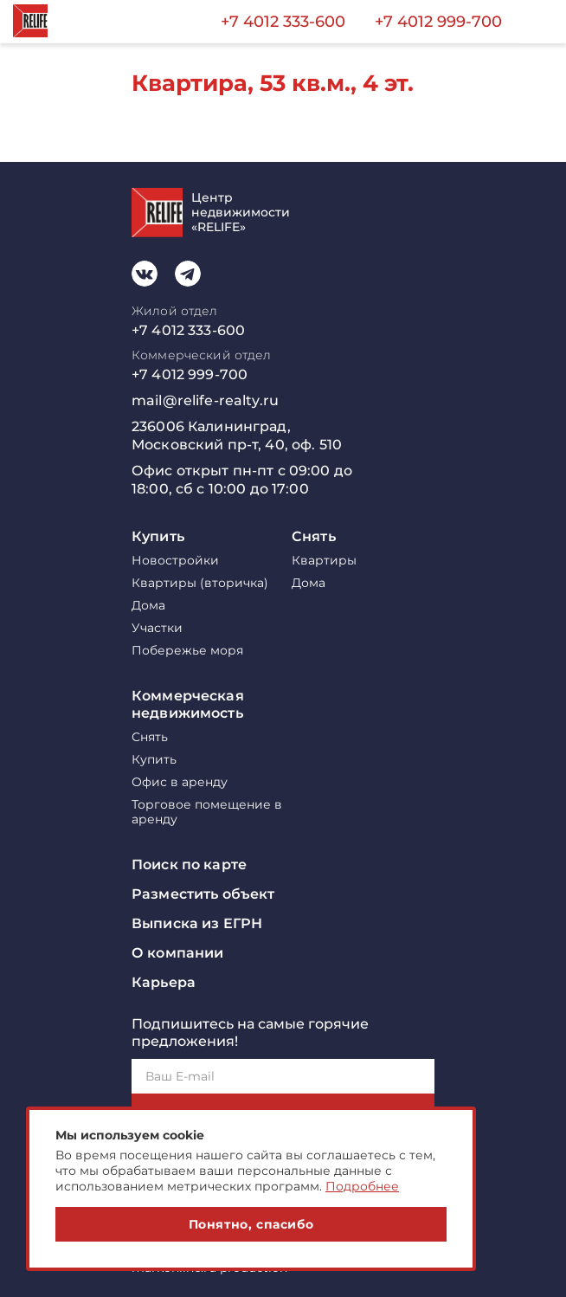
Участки (157, 628)
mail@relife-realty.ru (205, 400)
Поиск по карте (189, 864)
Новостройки (175, 560)
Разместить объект (203, 894)
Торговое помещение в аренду (207, 812)
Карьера (164, 982)
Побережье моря (187, 650)
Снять (314, 536)
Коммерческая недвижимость (188, 704)
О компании (177, 953)
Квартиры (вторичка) (200, 583)
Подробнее (362, 1186)
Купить (158, 536)
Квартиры (324, 560)
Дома (148, 605)
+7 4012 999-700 (438, 21)
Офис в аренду (180, 782)
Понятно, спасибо (251, 1224)
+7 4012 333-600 (283, 21)
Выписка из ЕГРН (197, 923)
